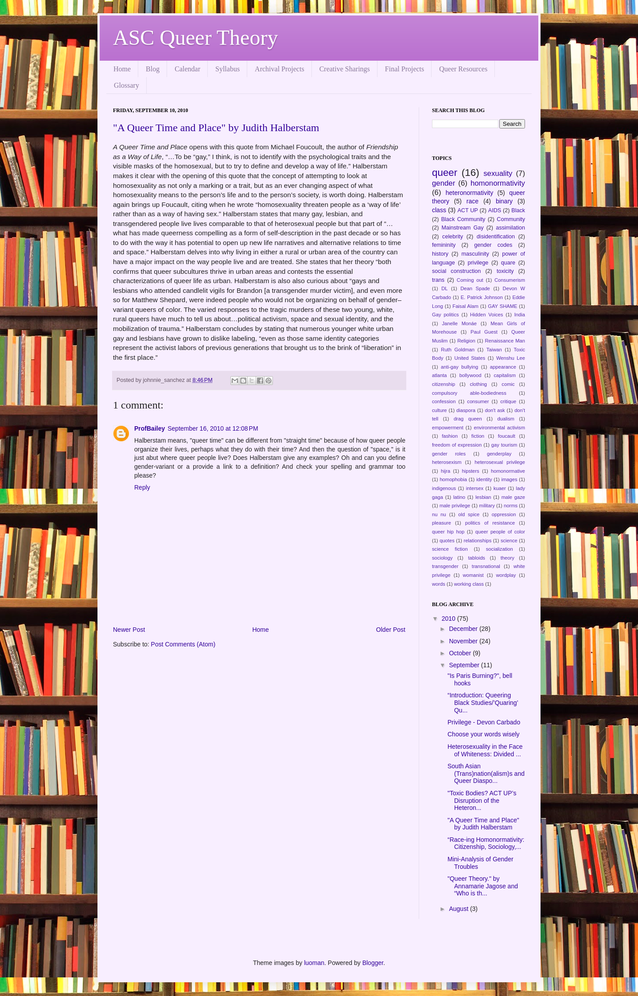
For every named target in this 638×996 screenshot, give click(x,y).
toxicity (505, 271)
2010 (449, 618)
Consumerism (509, 280)
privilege (477, 263)
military (486, 505)
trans (438, 280)
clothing (478, 384)
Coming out (470, 280)
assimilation (510, 228)
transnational (486, 566)
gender (443, 183)
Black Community (463, 219)
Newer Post (129, 629)
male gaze (513, 497)
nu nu (439, 514)
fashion (450, 436)
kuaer (500, 488)
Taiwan (494, 349)
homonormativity (498, 183)
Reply (142, 487)
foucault (506, 436)
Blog (153, 69)
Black (518, 210)
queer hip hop (448, 531)
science (509, 540)
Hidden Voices (486, 314)
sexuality (497, 173)
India (519, 314)
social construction (456, 271)
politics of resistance (490, 522)
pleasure (441, 522)
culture (439, 410)
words (438, 584)
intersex (474, 488)
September (465, 665)
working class (469, 584)
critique (508, 401)
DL (444, 288)
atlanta (439, 375)
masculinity (475, 254)
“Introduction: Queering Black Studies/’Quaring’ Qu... (482, 703)
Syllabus (227, 69)
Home (122, 69)
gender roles (449, 453)
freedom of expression (457, 444)
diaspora (465, 410)
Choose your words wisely (483, 734)
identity (484, 479)
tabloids (476, 557)
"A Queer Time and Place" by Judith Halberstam (216, 127)
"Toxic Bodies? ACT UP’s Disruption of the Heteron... (481, 801)
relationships (477, 540)
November (464, 641)
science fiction (450, 549)
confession (444, 401)
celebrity (452, 236)
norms (510, 505)
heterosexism (447, 462)
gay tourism (504, 444)
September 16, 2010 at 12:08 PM (212, 428)
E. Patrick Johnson (482, 297)
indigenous (444, 488)
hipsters (470, 471)
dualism (505, 418)
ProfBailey (149, 428)
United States (469, 358)
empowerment (447, 427)
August (459, 908)
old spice (468, 514)
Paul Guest (484, 332)
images (509, 479)
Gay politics (445, 314)
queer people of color (500, 531)
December (464, 628)
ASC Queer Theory (195, 37)
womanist (473, 575)
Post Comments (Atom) (183, 644)
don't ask (495, 410)
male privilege (455, 505)
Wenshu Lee (510, 358)
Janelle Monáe (459, 323)
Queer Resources (463, 69)
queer (444, 172)
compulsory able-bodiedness (469, 393)
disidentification (496, 236)
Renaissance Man (505, 340)
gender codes (493, 245)
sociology (442, 557)
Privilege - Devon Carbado (483, 722)
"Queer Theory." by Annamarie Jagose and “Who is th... (482, 886)
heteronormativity (469, 192)
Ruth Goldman (458, 349)
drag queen (468, 418)
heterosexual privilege (500, 462)
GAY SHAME (502, 306)
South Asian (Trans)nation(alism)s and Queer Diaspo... (486, 774)
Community (511, 219)
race (472, 201)
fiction (477, 436)
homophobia (453, 479)
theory (507, 557)
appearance (503, 367)
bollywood (470, 375)
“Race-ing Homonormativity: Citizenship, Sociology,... (486, 843)
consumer (478, 401)
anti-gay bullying (459, 367)
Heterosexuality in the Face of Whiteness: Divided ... (485, 750)
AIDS (494, 210)
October (461, 653)
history (440, 254)
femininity (443, 245)
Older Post (390, 629)
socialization (499, 549)
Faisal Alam (465, 306)
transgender (445, 566)
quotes (447, 540)
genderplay (499, 453)
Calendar (187, 69)
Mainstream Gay (463, 228)
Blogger (372, 962)
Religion (466, 340)
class (439, 210)
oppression (504, 514)
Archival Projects (279, 69)
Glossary (126, 85)
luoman (314, 962)
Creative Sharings (344, 69)
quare (508, 263)
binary (504, 201)
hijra (445, 471)
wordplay (506, 575)
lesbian (483, 497)
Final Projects (404, 69)
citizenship (443, 384)
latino (459, 497)
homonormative (508, 471)
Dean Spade (475, 288)
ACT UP (467, 210)
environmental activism (499, 427)
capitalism (505, 375)
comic (508, 384)
